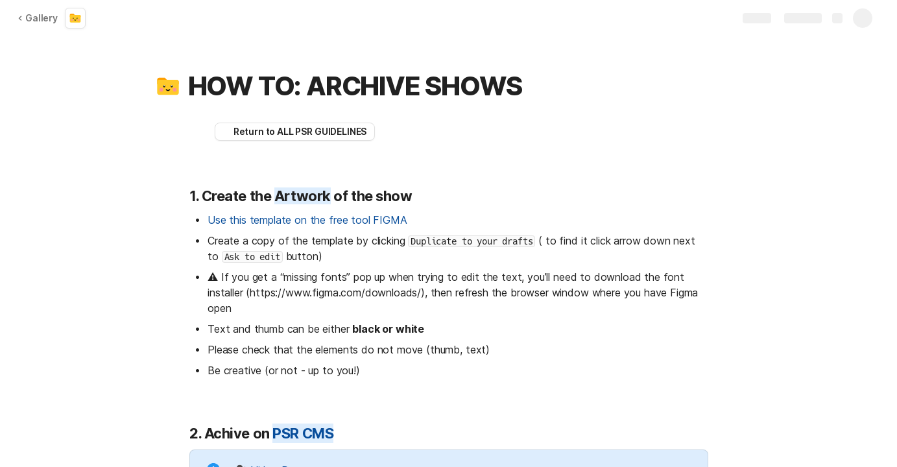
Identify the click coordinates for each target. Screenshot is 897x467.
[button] (168, 86)
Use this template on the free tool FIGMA (307, 219)
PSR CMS (302, 433)
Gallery (38, 17)
